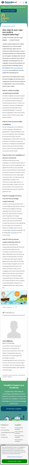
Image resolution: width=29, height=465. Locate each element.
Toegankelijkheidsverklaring (8, 432)
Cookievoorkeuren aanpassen (14, 457)
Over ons (3, 427)
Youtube (14, 232)
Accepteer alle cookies (14, 461)
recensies (4, 21)
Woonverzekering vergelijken (19, 436)
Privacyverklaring (5, 430)
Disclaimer (3, 435)
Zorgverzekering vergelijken (19, 432)
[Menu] (26, 3)
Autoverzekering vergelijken (19, 428)
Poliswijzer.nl (10, 127)
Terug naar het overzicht (8, 26)
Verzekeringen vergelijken (8, 10)
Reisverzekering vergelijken (19, 440)
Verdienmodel (4, 437)
